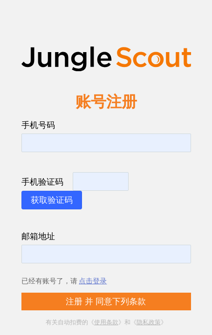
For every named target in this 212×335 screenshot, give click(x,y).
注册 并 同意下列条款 (106, 301)
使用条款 (106, 322)
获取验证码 (52, 200)
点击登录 (93, 280)
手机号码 (38, 124)
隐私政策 (149, 322)
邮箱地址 (38, 235)
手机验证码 (42, 181)
